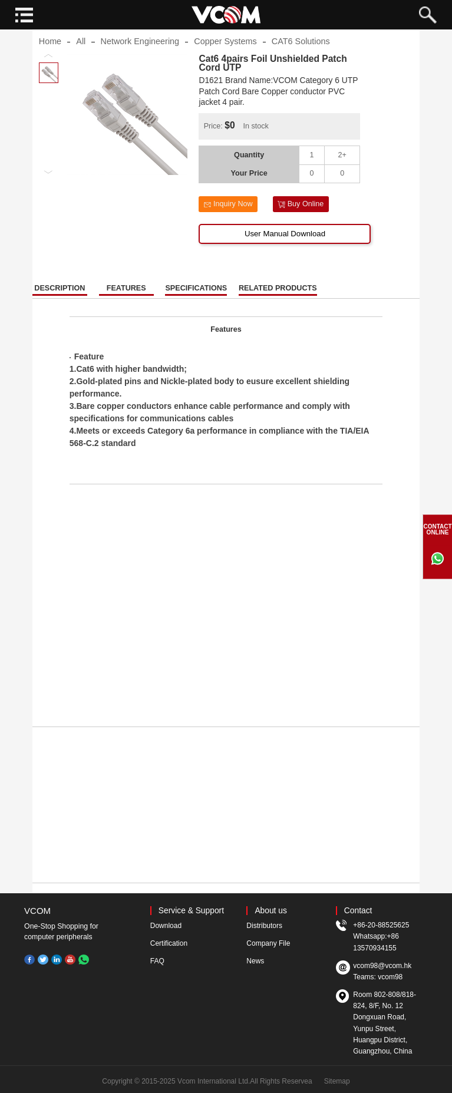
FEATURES (126, 297)
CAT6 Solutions (301, 49)
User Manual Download (285, 241)
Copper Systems (225, 49)
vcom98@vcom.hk (382, 966)
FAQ (157, 961)
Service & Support (191, 910)
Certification (168, 943)
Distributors (264, 926)
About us (270, 910)
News (255, 961)
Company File (268, 943)
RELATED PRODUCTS (278, 297)
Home (50, 49)
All (80, 49)
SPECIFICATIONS (196, 297)
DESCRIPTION (59, 297)
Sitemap (337, 1081)
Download (166, 926)
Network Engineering (140, 49)
